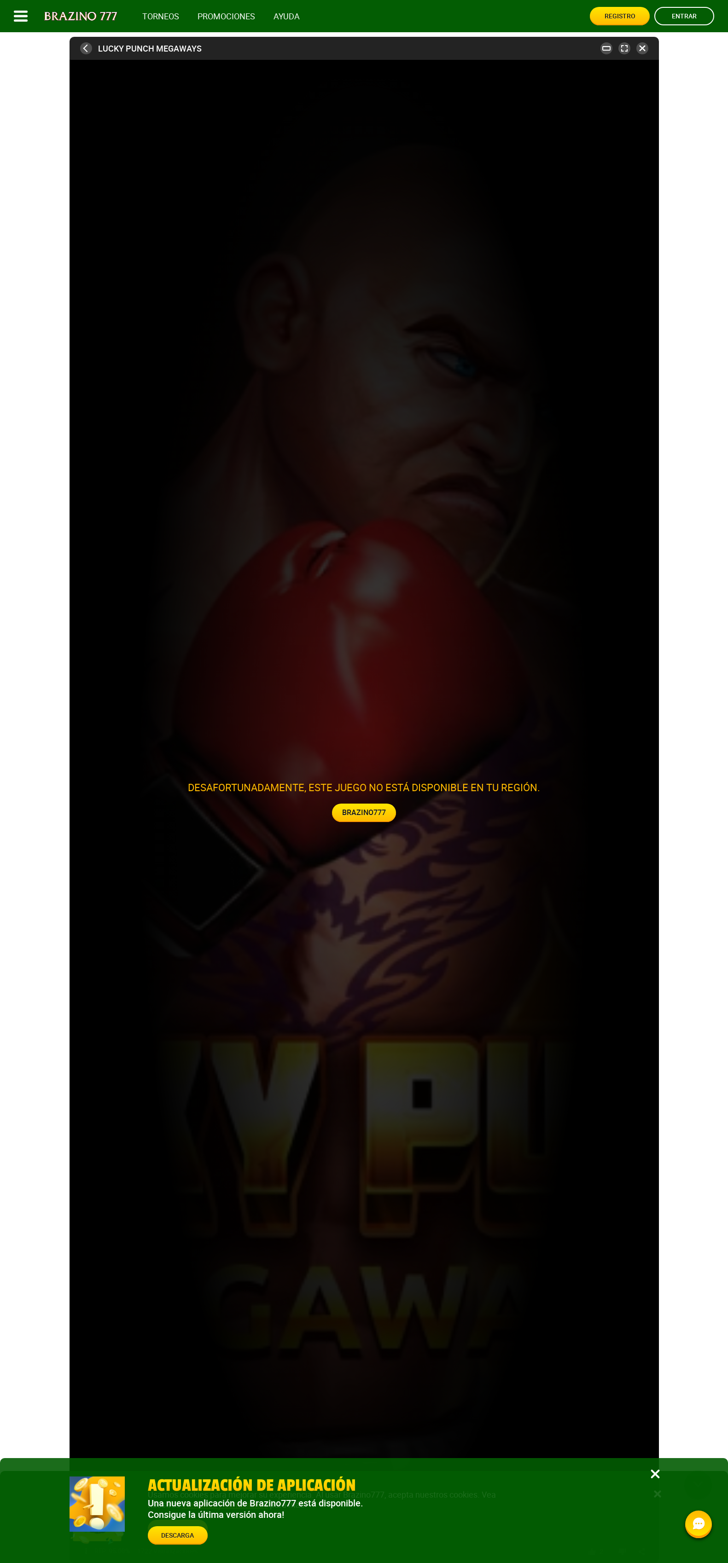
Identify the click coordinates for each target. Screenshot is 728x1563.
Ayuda (287, 16)
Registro (620, 16)
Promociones (226, 16)
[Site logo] (80, 16)
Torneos (160, 16)
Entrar (684, 16)
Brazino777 (364, 812)
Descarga (177, 1535)
